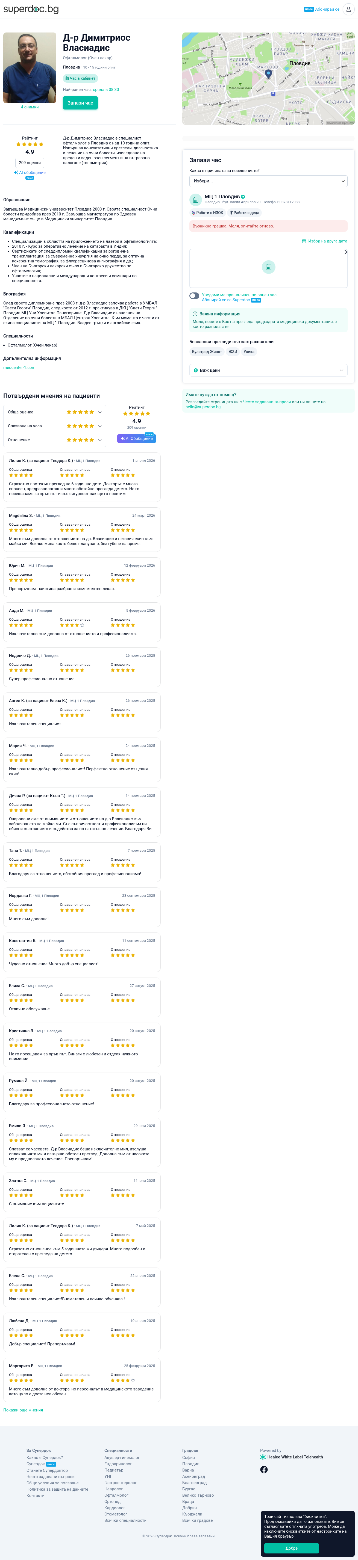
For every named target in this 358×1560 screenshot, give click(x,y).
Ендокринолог (118, 1463)
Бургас (188, 1489)
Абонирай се (321, 9)
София (188, 1457)
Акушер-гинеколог (122, 1457)
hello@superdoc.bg (203, 406)
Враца (188, 1501)
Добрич (189, 1507)
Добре (292, 1548)
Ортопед (112, 1501)
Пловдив (190, 1463)
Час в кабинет (80, 78)
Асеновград (193, 1476)
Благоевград (194, 1482)
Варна (188, 1470)
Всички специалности (125, 1520)
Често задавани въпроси (267, 401)
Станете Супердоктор (47, 1470)
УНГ (108, 1476)
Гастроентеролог (120, 1482)
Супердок (41, 1463)
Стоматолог (115, 1514)
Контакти (36, 1495)
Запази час (80, 103)
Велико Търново (198, 1495)
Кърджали (192, 1514)
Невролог (113, 1489)
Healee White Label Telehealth (291, 1457)
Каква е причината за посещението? (224, 170)
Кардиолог (114, 1507)
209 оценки (30, 162)
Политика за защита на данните (57, 1489)
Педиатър (113, 1470)
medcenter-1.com (19, 367)
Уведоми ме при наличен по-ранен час (239, 297)
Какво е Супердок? (45, 1457)
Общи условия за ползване (53, 1483)
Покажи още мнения (23, 1410)
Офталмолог (116, 1495)
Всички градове (197, 1520)
